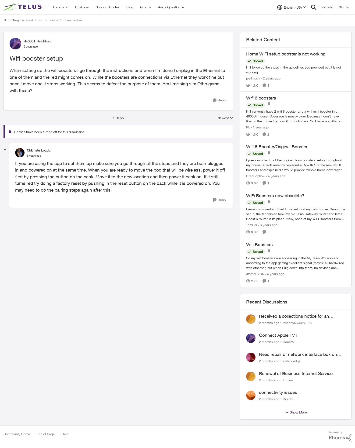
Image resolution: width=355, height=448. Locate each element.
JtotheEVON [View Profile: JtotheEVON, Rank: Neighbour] (255, 274)
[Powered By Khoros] (340, 436)
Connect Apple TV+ (278, 335)
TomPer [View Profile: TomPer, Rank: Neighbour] (251, 225)
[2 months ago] (269, 322)
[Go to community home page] (24, 7)
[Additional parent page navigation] (41, 20)
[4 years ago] (275, 175)
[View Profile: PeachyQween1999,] (251, 319)
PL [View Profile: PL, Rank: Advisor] (248, 127)
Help (65, 434)
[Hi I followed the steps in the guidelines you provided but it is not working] (295, 70)
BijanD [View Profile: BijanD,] (288, 399)
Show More (296, 412)
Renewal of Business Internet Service (296, 373)
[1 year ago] (260, 126)
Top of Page (46, 434)
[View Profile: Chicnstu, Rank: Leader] (20, 152)
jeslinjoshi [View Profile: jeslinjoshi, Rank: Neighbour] (253, 78)
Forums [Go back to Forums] (53, 20)
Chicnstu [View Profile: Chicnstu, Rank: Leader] (33, 150)
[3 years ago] (267, 224)
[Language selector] (291, 7)
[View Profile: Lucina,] (251, 376)
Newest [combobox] (225, 118)
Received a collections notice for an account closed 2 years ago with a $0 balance (296, 316)
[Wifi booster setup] (34, 156)
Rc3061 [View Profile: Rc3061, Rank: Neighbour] (29, 41)
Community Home (17, 434)
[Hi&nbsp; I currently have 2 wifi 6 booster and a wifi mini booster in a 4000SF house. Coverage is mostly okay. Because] (295, 116)
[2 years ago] (270, 78)
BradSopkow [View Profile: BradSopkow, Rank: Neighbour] (255, 176)
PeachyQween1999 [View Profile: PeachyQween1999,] (297, 323)
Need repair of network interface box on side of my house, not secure (298, 354)
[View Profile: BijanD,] (251, 395)
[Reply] (219, 100)
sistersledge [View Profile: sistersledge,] (292, 361)
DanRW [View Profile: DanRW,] (288, 342)
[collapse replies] (5, 149)
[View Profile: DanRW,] (251, 338)
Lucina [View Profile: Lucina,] (288, 380)
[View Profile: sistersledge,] (251, 357)
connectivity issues (278, 392)
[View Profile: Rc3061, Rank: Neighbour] (15, 43)
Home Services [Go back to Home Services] (73, 20)
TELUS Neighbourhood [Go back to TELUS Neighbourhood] (18, 20)
